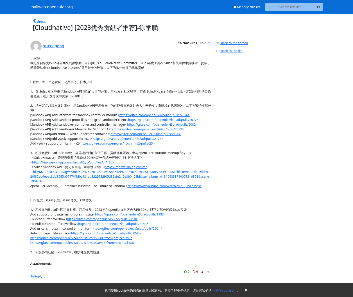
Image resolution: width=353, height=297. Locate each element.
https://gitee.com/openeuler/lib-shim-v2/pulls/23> (118, 143)
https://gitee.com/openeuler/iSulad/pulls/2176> (128, 138)
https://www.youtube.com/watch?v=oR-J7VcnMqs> (164, 186)
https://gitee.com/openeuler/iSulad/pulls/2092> (148, 129)
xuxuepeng (53, 45)
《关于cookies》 (225, 290)
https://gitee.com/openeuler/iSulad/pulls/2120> (146, 134)
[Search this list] (290, 7)
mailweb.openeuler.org (51, 7)
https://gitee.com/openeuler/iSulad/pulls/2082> (162, 124)
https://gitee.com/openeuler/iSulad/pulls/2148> (113, 224)
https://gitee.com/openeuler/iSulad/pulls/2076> (154, 115)
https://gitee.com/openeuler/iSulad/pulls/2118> (102, 219)
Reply (36, 276)
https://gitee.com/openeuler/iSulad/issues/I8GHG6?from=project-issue (82, 242)
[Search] (319, 7)
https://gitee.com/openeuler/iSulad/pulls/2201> (126, 228)
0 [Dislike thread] (195, 271)
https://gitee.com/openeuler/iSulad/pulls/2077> (163, 120)
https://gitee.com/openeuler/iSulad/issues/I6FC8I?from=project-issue (81, 238)
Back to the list (229, 51)
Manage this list (246, 7)
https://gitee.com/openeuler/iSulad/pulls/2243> (106, 233)
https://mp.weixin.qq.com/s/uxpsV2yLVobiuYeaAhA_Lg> (73, 162)
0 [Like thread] (187, 271)
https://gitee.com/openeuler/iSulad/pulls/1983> (130, 214)
